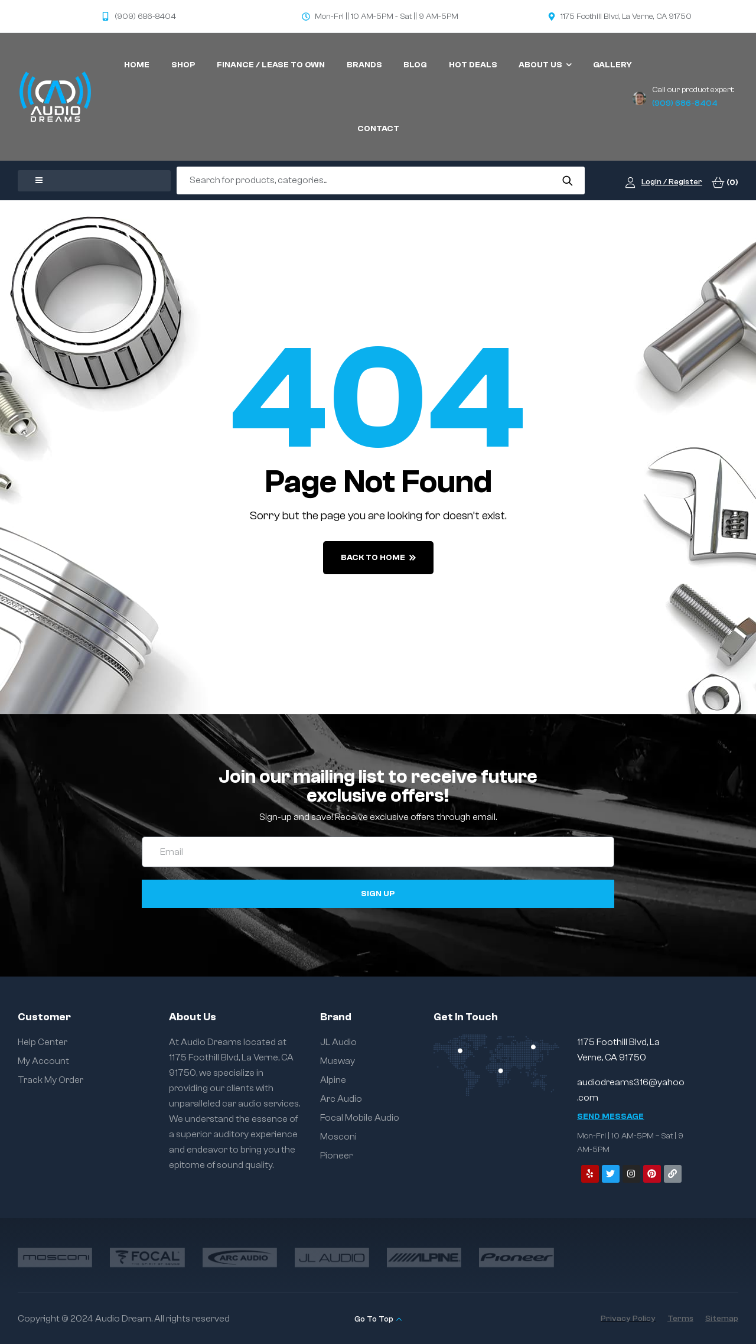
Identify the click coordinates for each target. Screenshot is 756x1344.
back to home (378, 557)
